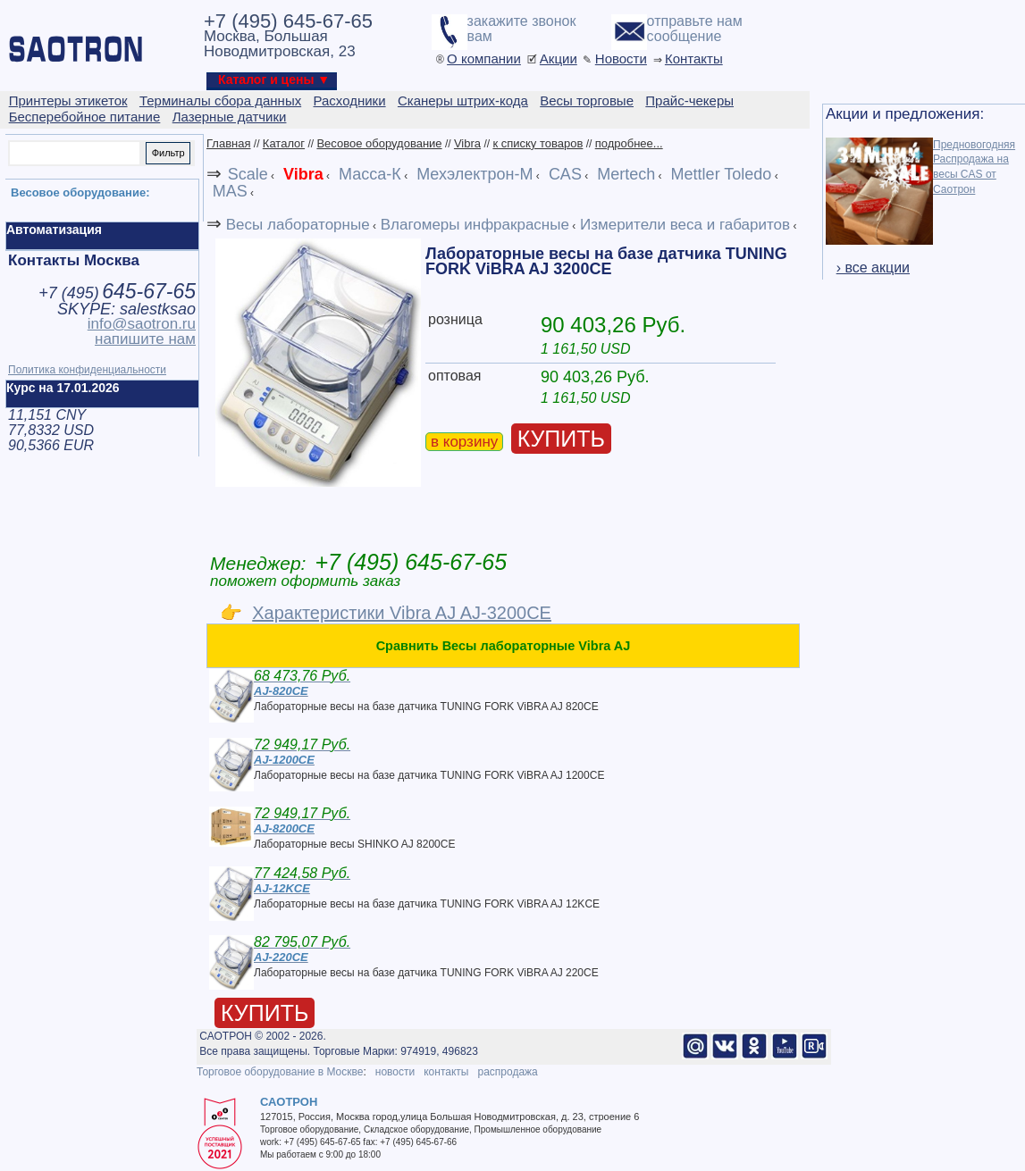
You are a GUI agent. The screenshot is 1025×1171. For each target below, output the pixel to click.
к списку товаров (537, 143)
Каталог (284, 143)
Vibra (467, 143)
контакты (446, 1072)
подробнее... (629, 143)
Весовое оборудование (378, 143)
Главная (228, 143)
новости (395, 1072)
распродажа (507, 1072)
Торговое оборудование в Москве (280, 1072)
